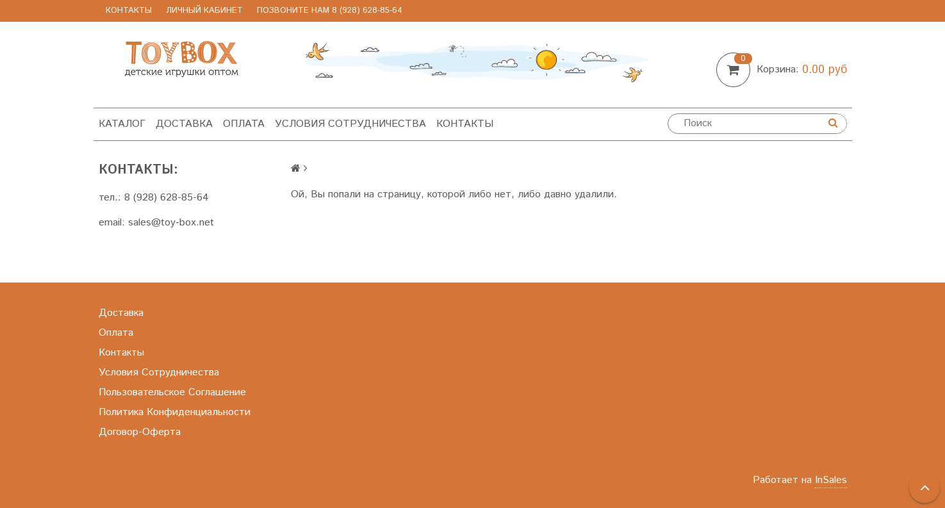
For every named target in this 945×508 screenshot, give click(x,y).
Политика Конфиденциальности (175, 412)
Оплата (244, 124)
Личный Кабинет (204, 10)
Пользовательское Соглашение (172, 392)
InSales (831, 480)
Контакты (129, 10)
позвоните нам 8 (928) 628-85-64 (329, 10)
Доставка (184, 124)
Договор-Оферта (140, 432)
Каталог (122, 124)
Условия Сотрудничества (350, 124)
